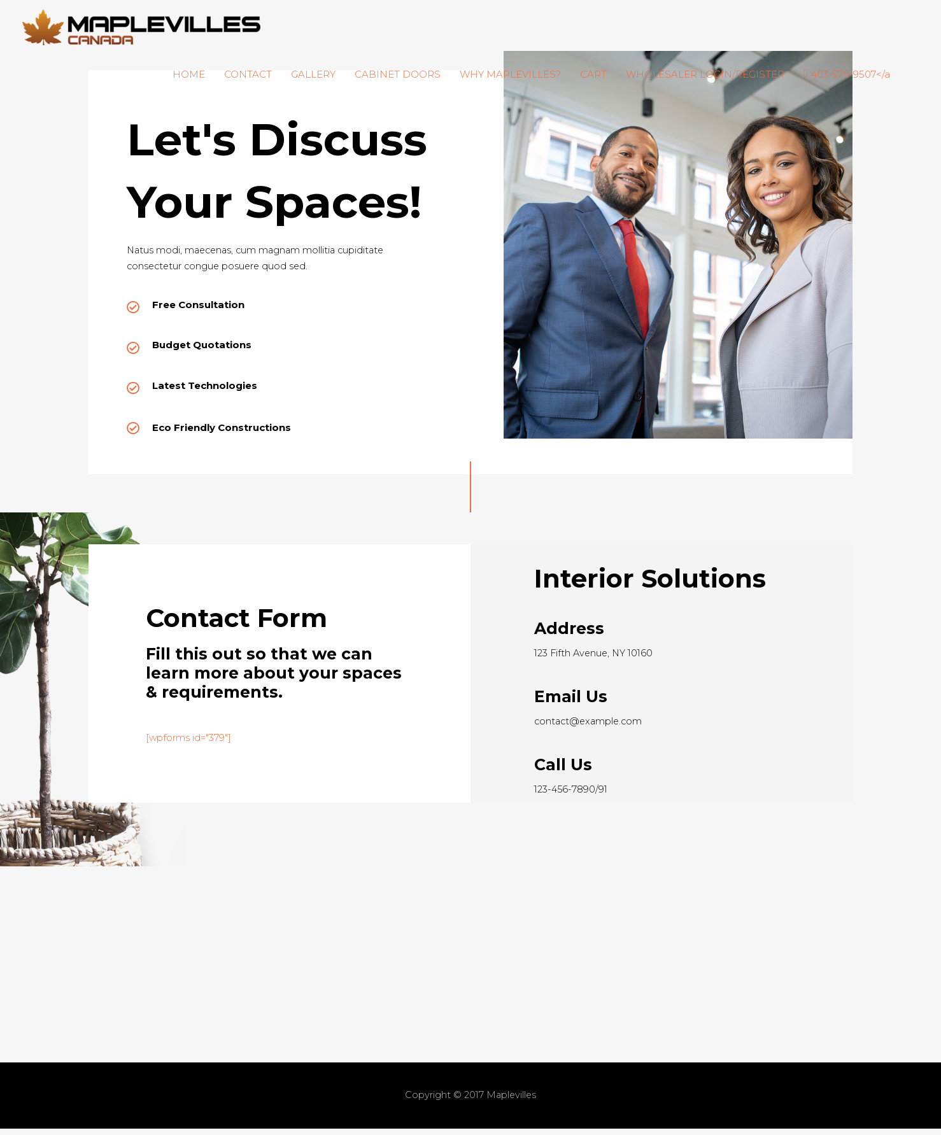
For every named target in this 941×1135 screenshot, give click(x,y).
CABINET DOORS (398, 74)
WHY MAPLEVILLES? (510, 74)
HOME (189, 74)
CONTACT (248, 74)
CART (593, 74)
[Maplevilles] (141, 26)
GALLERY (313, 74)
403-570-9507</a (850, 74)
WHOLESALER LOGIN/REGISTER (705, 74)
